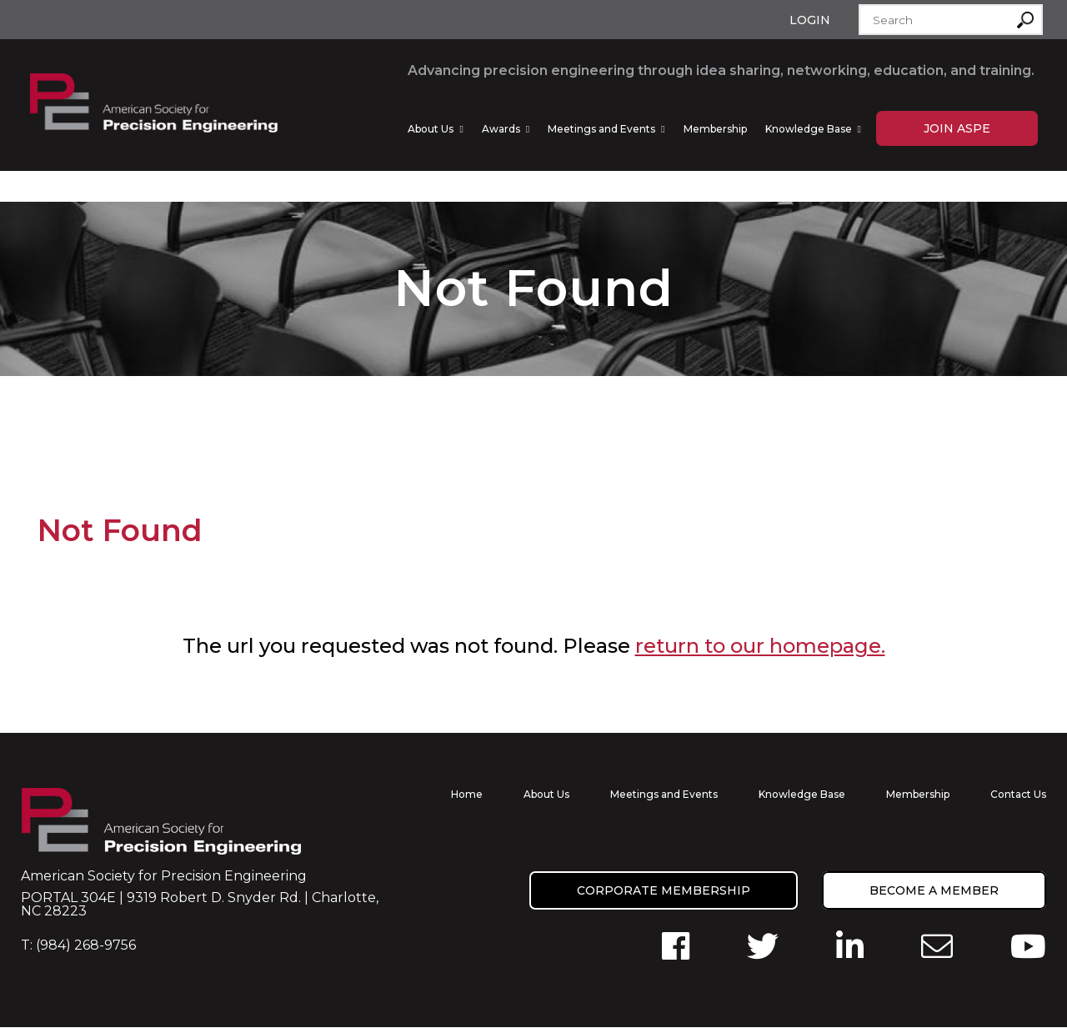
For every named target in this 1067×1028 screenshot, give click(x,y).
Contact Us (1018, 795)
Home (467, 795)
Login (809, 20)
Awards (501, 129)
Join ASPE (957, 128)
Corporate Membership (663, 891)
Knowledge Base (808, 129)
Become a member (934, 891)
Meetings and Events (601, 129)
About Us (430, 129)
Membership (715, 129)
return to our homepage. (760, 646)
